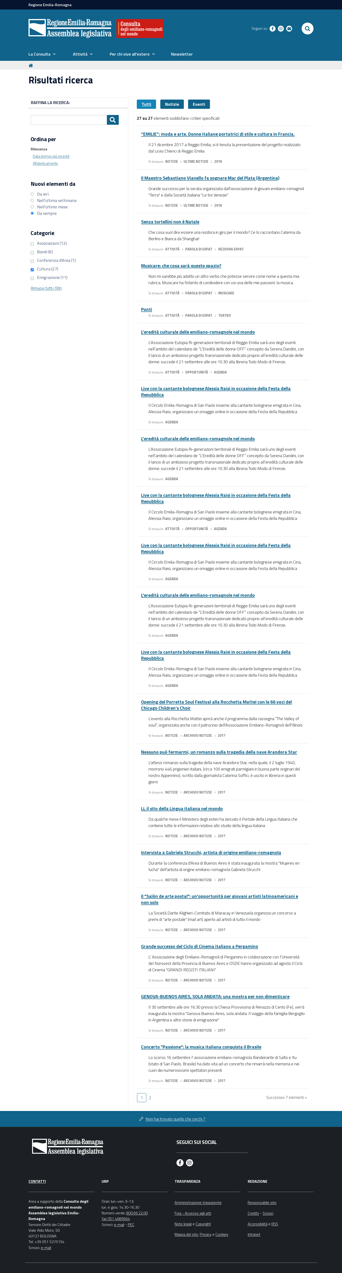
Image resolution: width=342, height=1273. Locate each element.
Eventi (199, 104)
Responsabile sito (262, 1202)
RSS (274, 1224)
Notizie (172, 104)
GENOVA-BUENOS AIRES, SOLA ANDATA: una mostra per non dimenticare (215, 996)
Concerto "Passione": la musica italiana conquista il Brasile (201, 1046)
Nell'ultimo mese (52, 207)
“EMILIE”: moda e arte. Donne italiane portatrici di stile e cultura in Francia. (218, 134)
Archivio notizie (198, 735)
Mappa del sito (186, 1234)
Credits (253, 1213)
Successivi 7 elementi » (286, 1097)
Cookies (221, 1234)
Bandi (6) (45, 252)
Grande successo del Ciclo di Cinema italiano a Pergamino (199, 946)
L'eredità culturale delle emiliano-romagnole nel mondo (198, 331)
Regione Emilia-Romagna (49, 5)
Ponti (146, 309)
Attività (172, 249)
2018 (218, 161)
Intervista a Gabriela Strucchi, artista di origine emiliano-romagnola (211, 852)
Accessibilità (257, 1224)
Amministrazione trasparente (198, 1202)
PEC (131, 1224)
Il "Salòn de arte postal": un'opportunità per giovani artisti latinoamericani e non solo (219, 899)
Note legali (183, 1224)
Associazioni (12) (52, 243)
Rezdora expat (231, 249)
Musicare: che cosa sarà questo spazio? (181, 265)
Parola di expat (198, 249)
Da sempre (47, 213)
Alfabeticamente (45, 163)
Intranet (254, 1234)
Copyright (203, 1224)
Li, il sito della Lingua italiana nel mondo (182, 808)
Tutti (146, 104)
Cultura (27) (47, 269)
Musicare (226, 293)
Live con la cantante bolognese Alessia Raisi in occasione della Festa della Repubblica (216, 391)
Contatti (37, 1181)
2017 (221, 735)
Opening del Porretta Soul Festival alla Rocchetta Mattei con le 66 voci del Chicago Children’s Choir (216, 705)
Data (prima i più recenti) (51, 156)
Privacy (205, 1234)
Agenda (220, 372)
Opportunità (196, 372)
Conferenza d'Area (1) (56, 260)
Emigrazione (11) (52, 277)
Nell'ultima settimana (56, 200)
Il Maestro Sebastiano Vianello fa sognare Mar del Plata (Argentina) (210, 178)
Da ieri (43, 194)
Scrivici (268, 1213)
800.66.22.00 (137, 1213)
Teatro (224, 315)
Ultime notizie (196, 161)
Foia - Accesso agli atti (193, 1213)
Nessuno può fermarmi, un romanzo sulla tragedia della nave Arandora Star (219, 752)
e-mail (46, 1247)
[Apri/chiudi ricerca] (308, 28)
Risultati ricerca (60, 80)
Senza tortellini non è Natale (170, 221)
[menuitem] (42, 54)
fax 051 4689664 (116, 1218)
